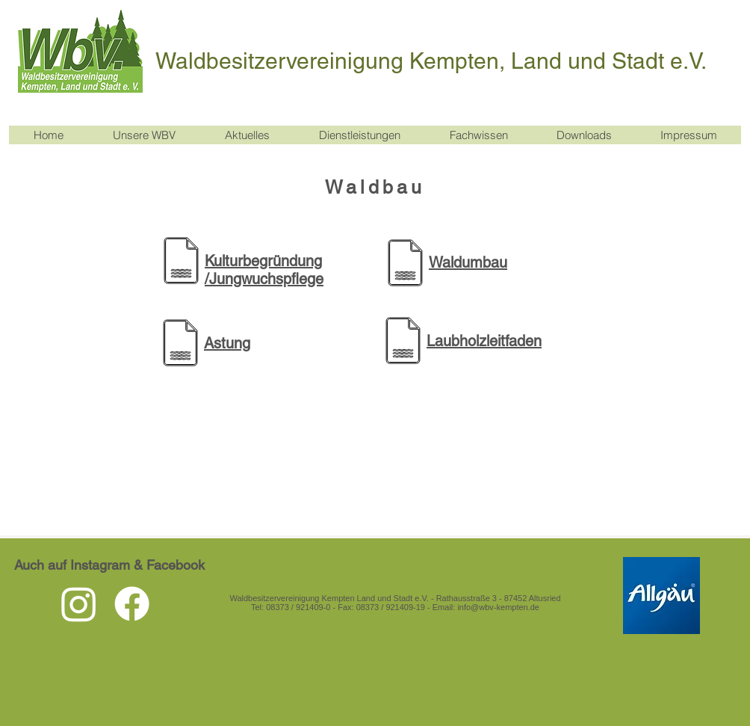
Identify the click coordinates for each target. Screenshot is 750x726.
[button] (246, 135)
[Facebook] (132, 604)
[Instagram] (79, 604)
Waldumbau (468, 262)
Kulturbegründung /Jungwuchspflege (264, 270)
